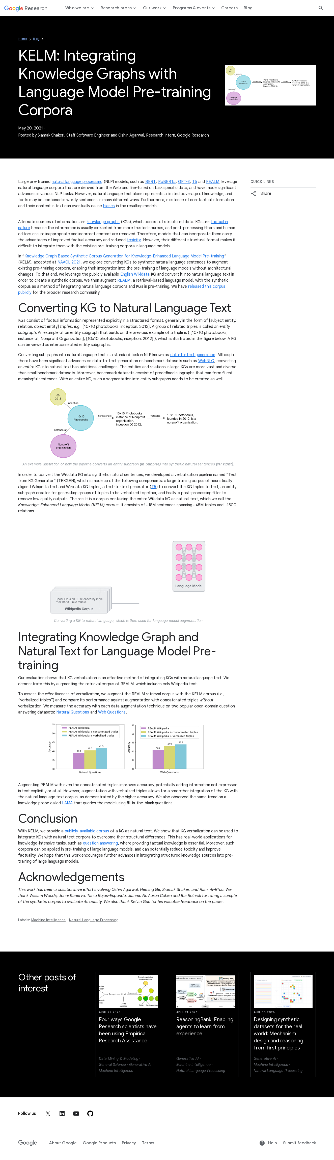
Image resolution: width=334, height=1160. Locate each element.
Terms (148, 1143)
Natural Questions (72, 712)
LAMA (67, 803)
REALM (212, 181)
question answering (100, 843)
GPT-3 (184, 181)
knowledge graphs (103, 221)
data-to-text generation (192, 354)
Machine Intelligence (48, 920)
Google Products (99, 1143)
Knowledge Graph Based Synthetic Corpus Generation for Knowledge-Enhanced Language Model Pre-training (124, 256)
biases (109, 205)
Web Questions (112, 712)
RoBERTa (167, 181)
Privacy (129, 1143)
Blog (36, 39)
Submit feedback (299, 1143)
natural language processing (77, 181)
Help (268, 1143)
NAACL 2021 (69, 262)
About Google (63, 1143)
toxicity (134, 240)
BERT (150, 181)
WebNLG (206, 360)
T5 (194, 181)
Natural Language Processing (94, 920)
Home (22, 39)
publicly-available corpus (87, 831)
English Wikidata (135, 274)
